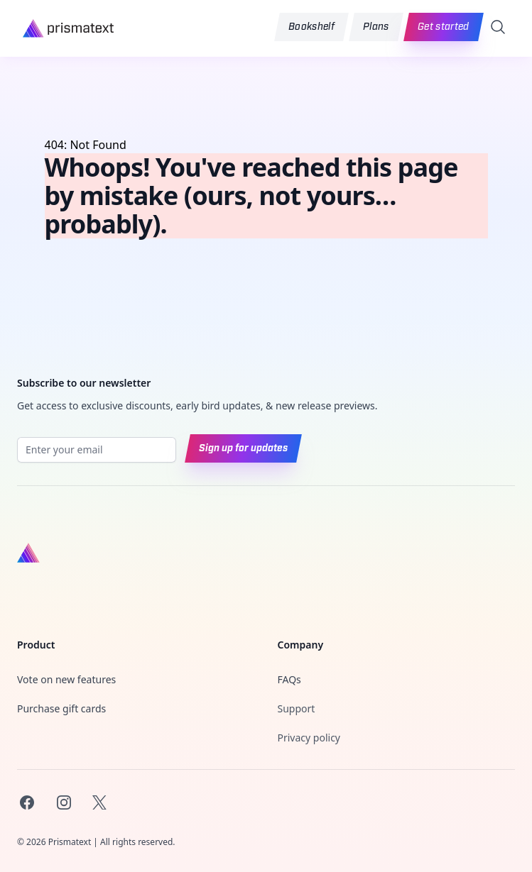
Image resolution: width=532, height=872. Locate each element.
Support (296, 708)
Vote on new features (66, 679)
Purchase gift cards (61, 708)
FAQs (289, 679)
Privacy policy (309, 737)
